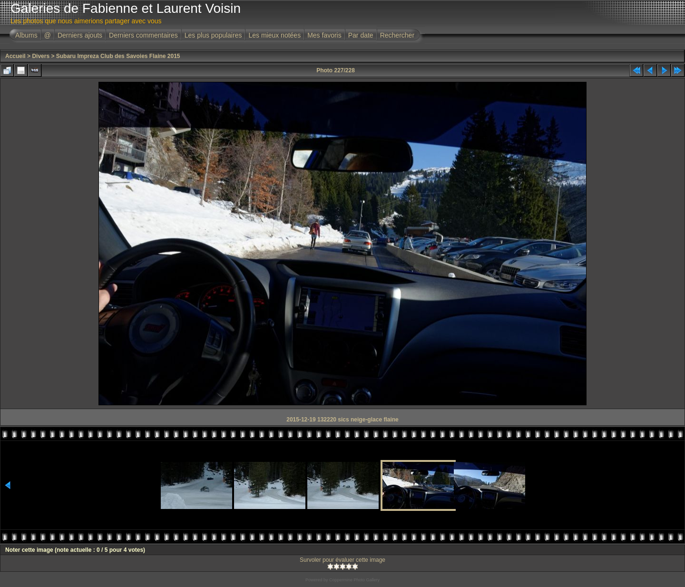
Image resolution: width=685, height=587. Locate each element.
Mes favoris (324, 35)
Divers (40, 56)
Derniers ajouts (80, 35)
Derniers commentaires (143, 35)
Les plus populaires (213, 35)
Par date (360, 35)
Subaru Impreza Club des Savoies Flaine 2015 (118, 56)
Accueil (15, 56)
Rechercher (397, 35)
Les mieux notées (274, 35)
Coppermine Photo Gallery (354, 579)
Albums (26, 35)
